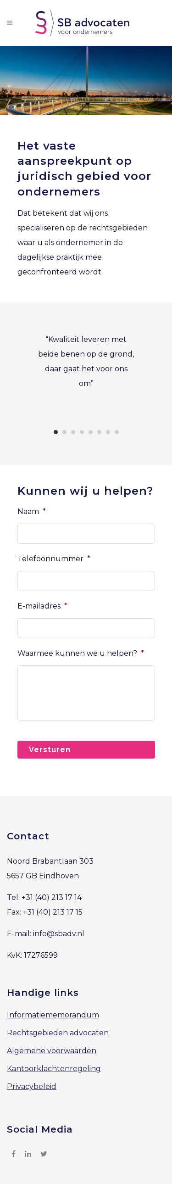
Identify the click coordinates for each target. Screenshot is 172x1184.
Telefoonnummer (53, 558)
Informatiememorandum (53, 1015)
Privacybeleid (31, 1086)
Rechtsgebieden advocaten (58, 1032)
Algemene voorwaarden (51, 1050)
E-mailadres (42, 606)
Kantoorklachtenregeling (54, 1068)
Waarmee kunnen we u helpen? (80, 653)
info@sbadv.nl (58, 933)
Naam (31, 511)
